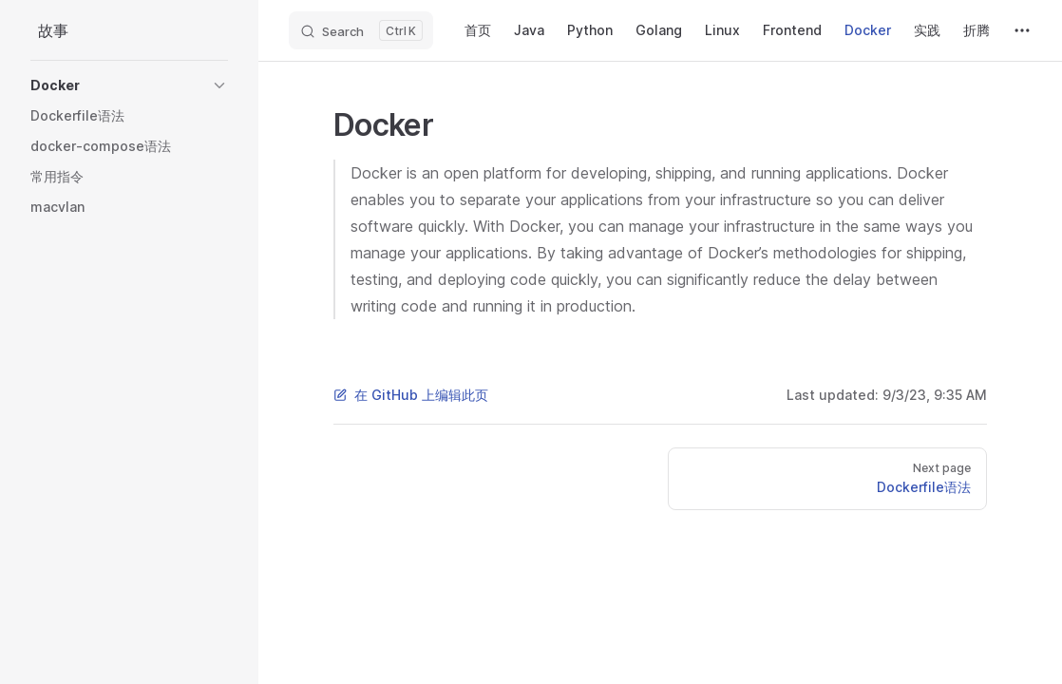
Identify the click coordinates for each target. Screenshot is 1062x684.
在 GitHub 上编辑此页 (410, 395)
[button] (129, 85)
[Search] (361, 30)
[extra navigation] (1022, 30)
